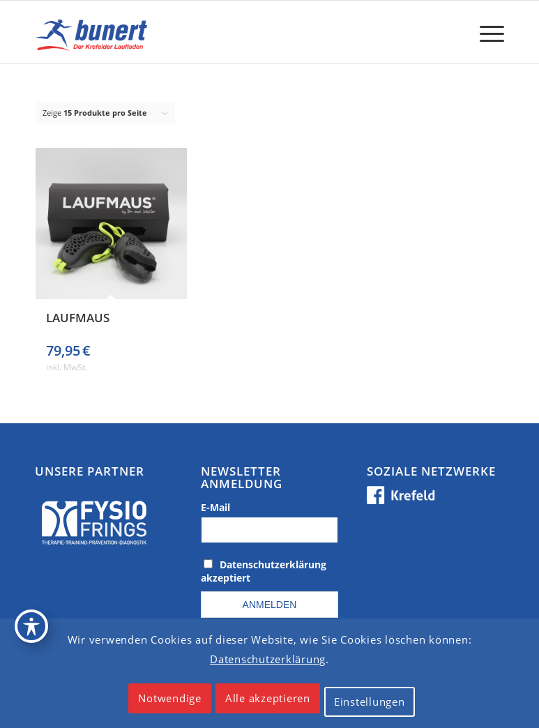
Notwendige (170, 698)
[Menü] (485, 32)
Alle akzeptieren (267, 698)
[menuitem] (485, 32)
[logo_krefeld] (94, 32)
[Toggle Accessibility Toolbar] (31, 626)
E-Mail (215, 507)
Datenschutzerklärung (268, 659)
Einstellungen (369, 701)
